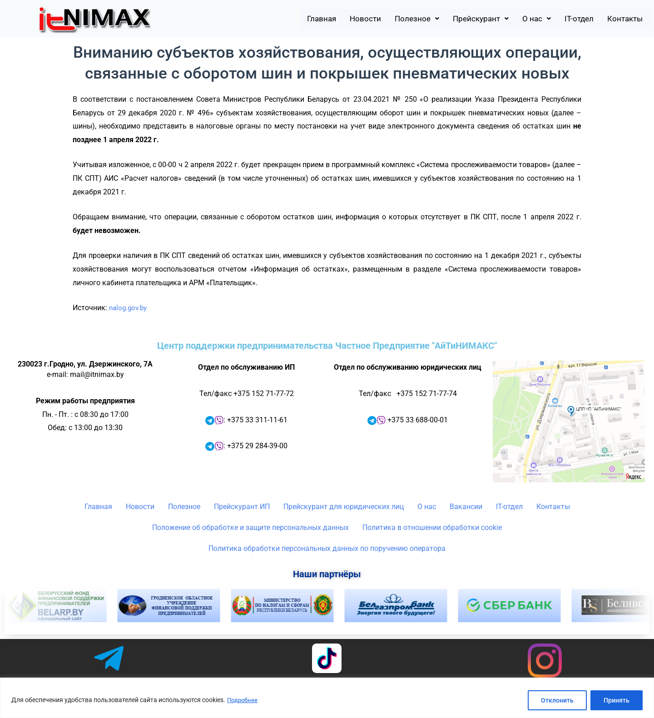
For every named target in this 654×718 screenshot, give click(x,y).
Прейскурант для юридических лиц (343, 506)
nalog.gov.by (129, 307)
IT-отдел (569, 19)
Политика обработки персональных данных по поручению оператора (327, 548)
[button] (389, 19)
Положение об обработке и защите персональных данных (250, 527)
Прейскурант (460, 19)
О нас (522, 19)
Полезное (389, 19)
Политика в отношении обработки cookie (432, 527)
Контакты (621, 19)
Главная (283, 19)
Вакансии (466, 506)
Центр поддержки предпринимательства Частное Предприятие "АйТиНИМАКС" (327, 345)
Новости (333, 19)
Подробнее (243, 700)
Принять (616, 700)
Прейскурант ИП (242, 506)
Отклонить (557, 700)
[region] (327, 698)
